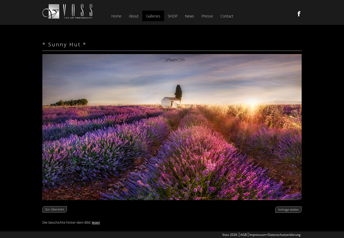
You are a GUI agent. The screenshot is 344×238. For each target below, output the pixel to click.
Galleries (153, 16)
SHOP (173, 16)
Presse (207, 16)
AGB (243, 234)
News (189, 16)
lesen (96, 222)
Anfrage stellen (288, 209)
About (134, 16)
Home (116, 16)
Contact (226, 16)
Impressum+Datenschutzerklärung (275, 234)
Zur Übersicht (54, 209)
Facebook (299, 13)
